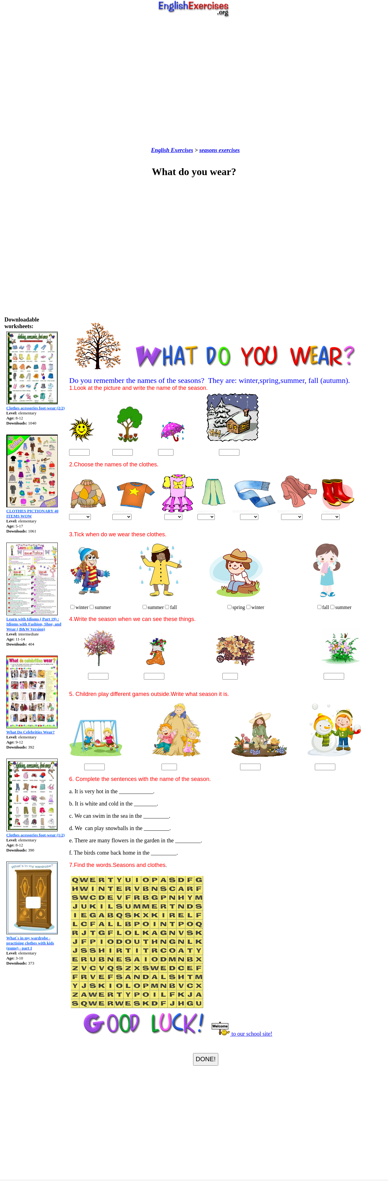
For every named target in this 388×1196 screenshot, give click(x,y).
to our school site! (241, 1034)
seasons (208, 150)
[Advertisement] (192, 82)
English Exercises (172, 150)
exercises (228, 150)
